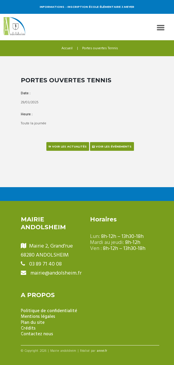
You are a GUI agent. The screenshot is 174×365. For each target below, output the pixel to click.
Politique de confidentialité (49, 311)
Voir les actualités (69, 146)
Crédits (28, 328)
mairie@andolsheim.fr (56, 273)
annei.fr (102, 351)
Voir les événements (114, 146)
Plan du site (33, 322)
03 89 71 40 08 (45, 264)
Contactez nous (37, 334)
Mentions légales (38, 316)
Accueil (67, 48)
